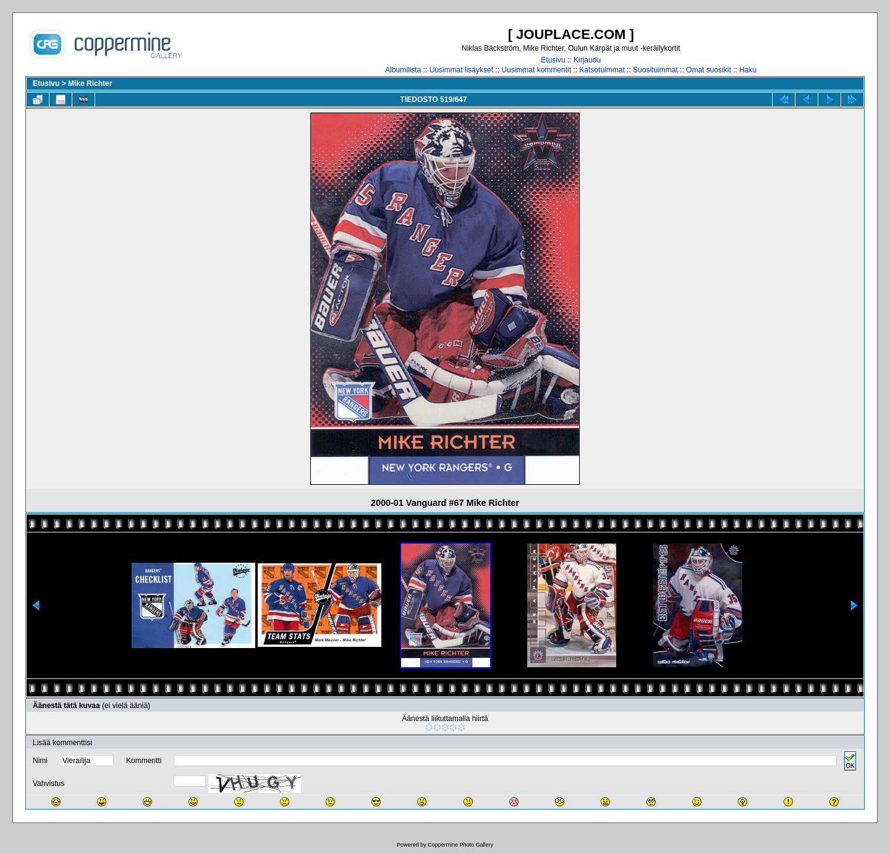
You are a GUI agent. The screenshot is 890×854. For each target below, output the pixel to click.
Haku (747, 70)
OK (850, 761)
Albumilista (403, 70)
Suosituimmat (655, 70)
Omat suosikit (708, 70)
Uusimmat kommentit (536, 70)
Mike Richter (90, 83)
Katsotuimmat (601, 70)
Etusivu (553, 60)
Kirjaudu (587, 60)
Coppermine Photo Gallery (460, 845)
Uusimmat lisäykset (461, 70)
